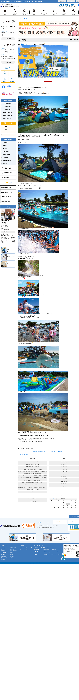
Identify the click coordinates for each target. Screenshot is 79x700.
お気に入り (71, 1)
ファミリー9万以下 (7, 115)
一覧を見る (8, 38)
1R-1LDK (37, 549)
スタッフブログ (54, 12)
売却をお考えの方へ (5, 201)
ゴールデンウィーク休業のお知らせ (32, 462)
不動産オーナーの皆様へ (6, 196)
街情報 (11, 552)
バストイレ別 (47, 553)
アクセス (12, 232)
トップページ (4, 547)
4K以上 (36, 554)
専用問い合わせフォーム (26, 547)
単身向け (5, 145)
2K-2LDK (37, 551)
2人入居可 (53, 549)
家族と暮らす (6, 151)
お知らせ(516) (33, 501)
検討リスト (3, 550)
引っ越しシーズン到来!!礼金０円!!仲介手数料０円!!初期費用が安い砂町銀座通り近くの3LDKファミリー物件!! (32, 472)
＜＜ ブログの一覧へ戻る (23, 18)
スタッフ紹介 (34, 12)
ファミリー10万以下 (8, 118)
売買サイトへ (13, 558)
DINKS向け (5, 148)
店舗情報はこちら (60, 522)
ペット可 (53, 553)
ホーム (5, 12)
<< (53, 498)
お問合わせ (3, 552)
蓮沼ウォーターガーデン (27, 44)
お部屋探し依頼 (8, 172)
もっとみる (32, 491)
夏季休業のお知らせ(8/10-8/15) (32, 466)
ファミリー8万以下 (7, 112)
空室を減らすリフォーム (6, 192)
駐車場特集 (5, 157)
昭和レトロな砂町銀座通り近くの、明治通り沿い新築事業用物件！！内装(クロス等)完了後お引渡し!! (32, 488)
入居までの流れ (8, 168)
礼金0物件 (5, 142)
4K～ (4, 135)
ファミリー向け (55, 551)
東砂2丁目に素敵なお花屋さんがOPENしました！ (32, 482)
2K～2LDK (5, 129)
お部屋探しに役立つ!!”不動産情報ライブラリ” (32, 485)
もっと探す (7, 177)
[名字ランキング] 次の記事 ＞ (56, 451)
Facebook (12, 554)
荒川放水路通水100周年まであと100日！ (32, 480)
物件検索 (15, 12)
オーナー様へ (73, 12)
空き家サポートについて (6, 187)
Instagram (12, 556)
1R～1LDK (5, 126)
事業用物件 (5, 163)
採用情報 (3, 559)
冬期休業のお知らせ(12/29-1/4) (32, 464)
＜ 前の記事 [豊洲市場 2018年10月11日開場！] (40, 451)
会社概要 (64, 12)
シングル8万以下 (7, 106)
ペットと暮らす (6, 154)
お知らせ (12, 549)
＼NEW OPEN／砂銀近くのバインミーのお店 (32, 469)
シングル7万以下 (7, 103)
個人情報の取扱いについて (3, 557)
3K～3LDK (5, 132)
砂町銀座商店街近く (7, 160)
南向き (45, 551)
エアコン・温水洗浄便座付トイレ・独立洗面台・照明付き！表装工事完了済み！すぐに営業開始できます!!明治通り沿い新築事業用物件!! (32, 476)
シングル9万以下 (7, 109)
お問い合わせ (44, 12)
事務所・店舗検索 (24, 12)
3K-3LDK (37, 553)
